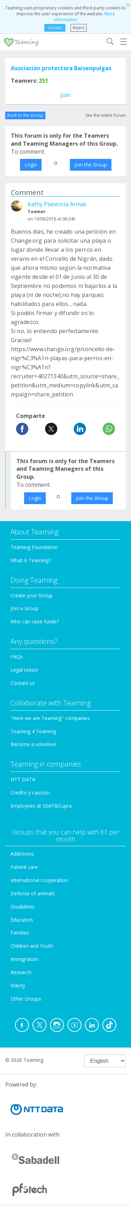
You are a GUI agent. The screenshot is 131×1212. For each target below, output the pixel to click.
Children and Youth (31, 946)
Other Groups (25, 998)
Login (30, 164)
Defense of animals (32, 893)
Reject (79, 28)
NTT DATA (22, 779)
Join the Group (90, 164)
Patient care (24, 867)
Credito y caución (30, 792)
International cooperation (39, 880)
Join (65, 95)
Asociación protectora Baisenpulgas (61, 68)
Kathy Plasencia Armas (57, 204)
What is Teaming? (30, 560)
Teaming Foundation (34, 547)
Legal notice (24, 669)
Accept (55, 28)
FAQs (16, 656)
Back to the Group (25, 115)
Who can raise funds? (34, 621)
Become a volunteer (33, 744)
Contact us (22, 683)
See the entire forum (106, 115)
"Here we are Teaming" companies (50, 718)
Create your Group (31, 595)
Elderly (17, 985)
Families (19, 932)
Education (21, 919)
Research (20, 972)
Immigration (24, 959)
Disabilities (22, 906)
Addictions (22, 853)
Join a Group (24, 608)
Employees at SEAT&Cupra (41, 805)
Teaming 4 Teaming (33, 731)
